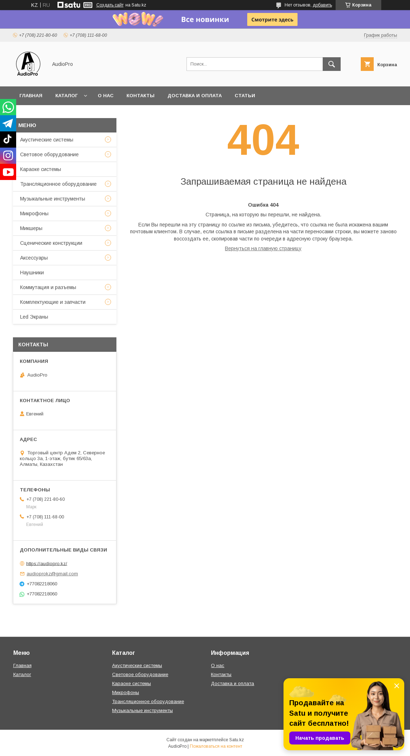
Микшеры (31, 228)
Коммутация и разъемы (48, 287)
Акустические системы (46, 140)
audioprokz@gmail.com (52, 573)
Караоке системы (40, 169)
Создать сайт (110, 5)
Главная (30, 95)
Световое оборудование (49, 154)
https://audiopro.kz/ (46, 563)
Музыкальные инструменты (52, 199)
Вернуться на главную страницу (263, 248)
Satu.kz (236, 739)
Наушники (32, 272)
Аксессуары (34, 258)
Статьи (245, 95)
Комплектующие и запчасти (53, 302)
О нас (106, 95)
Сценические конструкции (51, 243)
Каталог (66, 95)
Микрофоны (34, 213)
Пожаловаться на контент (216, 746)
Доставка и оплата (194, 95)
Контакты (140, 95)
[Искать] (332, 64)
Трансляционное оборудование (58, 184)
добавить (322, 5)
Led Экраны (34, 317)
